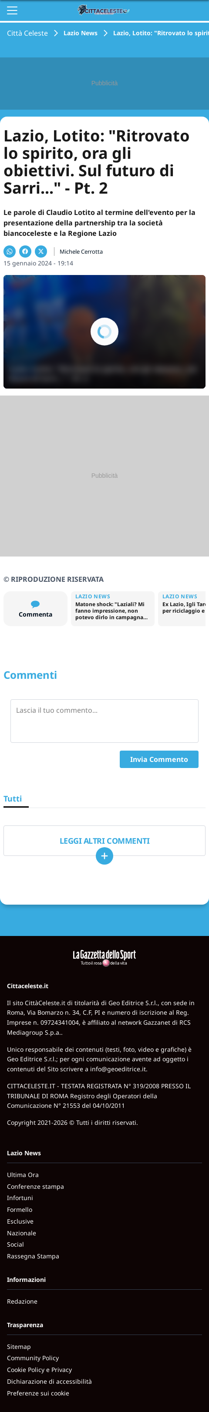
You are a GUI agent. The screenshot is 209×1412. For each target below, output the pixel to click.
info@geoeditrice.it (118, 1069)
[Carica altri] (104, 856)
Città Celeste (27, 33)
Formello (19, 1209)
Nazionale (21, 1233)
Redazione (22, 1301)
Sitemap (19, 1346)
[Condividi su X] (41, 251)
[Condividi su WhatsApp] (9, 251)
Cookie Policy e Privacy (39, 1369)
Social (15, 1244)
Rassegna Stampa (33, 1256)
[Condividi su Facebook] (25, 251)
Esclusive (20, 1221)
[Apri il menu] (12, 10)
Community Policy (33, 1358)
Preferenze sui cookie (38, 1393)
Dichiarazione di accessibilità (49, 1381)
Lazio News (81, 33)
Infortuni (20, 1198)
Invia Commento (159, 759)
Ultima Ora (23, 1175)
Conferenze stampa (35, 1186)
